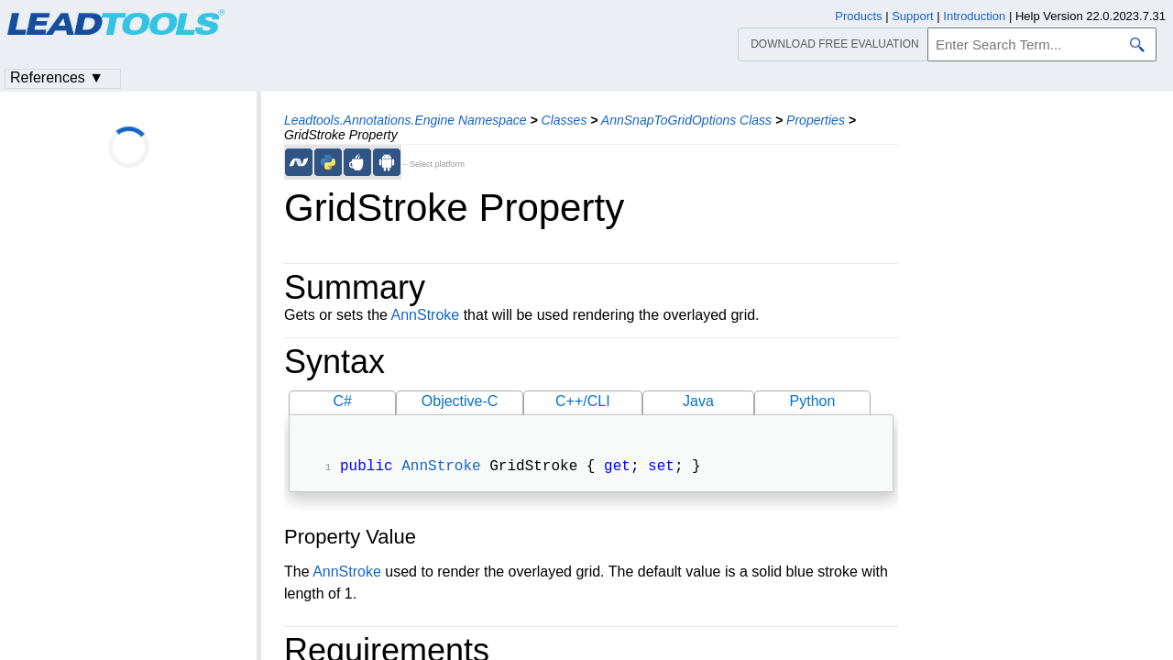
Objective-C (460, 401)
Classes (564, 120)
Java (698, 401)
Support (913, 16)
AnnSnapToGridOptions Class (686, 120)
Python (813, 401)
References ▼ (57, 77)
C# (343, 401)
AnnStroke (425, 315)
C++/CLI (582, 401)
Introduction (974, 16)
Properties (815, 120)
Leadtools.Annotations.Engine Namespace (405, 120)
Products (858, 16)
